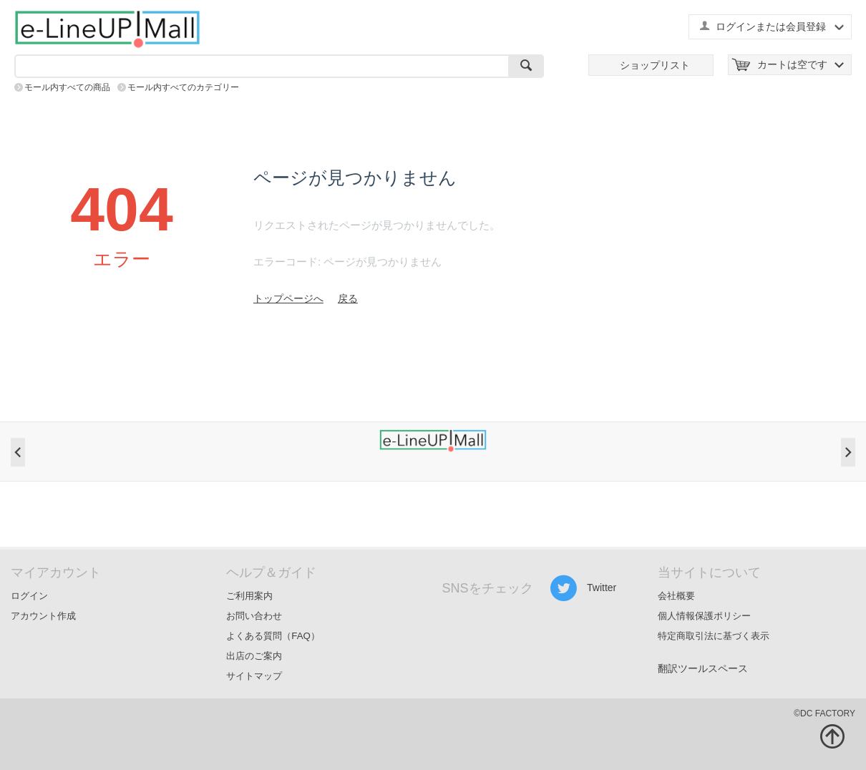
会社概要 (676, 595)
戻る (348, 298)
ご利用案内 (249, 595)
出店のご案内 (254, 655)
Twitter (583, 588)
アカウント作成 (43, 615)
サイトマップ (254, 676)
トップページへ (288, 298)
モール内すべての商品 (67, 87)
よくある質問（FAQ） (273, 635)
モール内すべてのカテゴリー (183, 87)
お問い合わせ (254, 615)
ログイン (29, 595)
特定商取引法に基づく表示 (713, 635)
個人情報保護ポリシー (704, 615)
